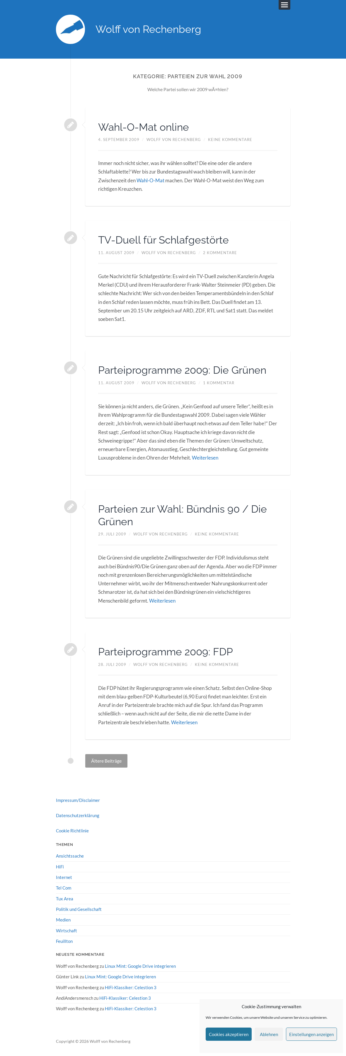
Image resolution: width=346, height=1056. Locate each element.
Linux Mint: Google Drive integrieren (140, 965)
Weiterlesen (205, 458)
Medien (63, 919)
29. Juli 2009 (112, 534)
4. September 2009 (118, 139)
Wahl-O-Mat (150, 180)
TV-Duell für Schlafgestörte (164, 240)
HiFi (60, 866)
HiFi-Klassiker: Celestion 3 (130, 986)
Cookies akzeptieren (228, 1034)
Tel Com (63, 887)
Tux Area (64, 898)
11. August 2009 (116, 252)
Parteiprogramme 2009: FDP (167, 651)
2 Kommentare (220, 252)
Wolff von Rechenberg (149, 29)
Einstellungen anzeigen (311, 1034)
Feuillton (64, 940)
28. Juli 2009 (112, 664)
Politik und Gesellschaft (79, 909)
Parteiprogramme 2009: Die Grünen (184, 370)
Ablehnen (269, 1034)
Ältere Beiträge (106, 760)
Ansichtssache (70, 855)
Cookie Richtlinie (72, 830)
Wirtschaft (66, 930)
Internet (64, 877)
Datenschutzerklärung (77, 815)
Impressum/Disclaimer (78, 799)
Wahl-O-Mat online (144, 127)
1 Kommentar (218, 382)
